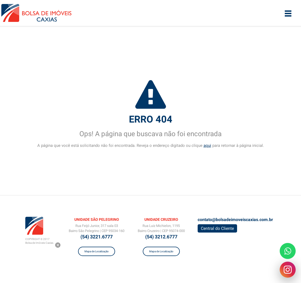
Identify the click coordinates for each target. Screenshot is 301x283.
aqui (207, 145)
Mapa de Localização (96, 251)
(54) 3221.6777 (96, 236)
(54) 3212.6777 (161, 236)
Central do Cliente (217, 228)
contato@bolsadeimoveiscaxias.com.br (235, 219)
